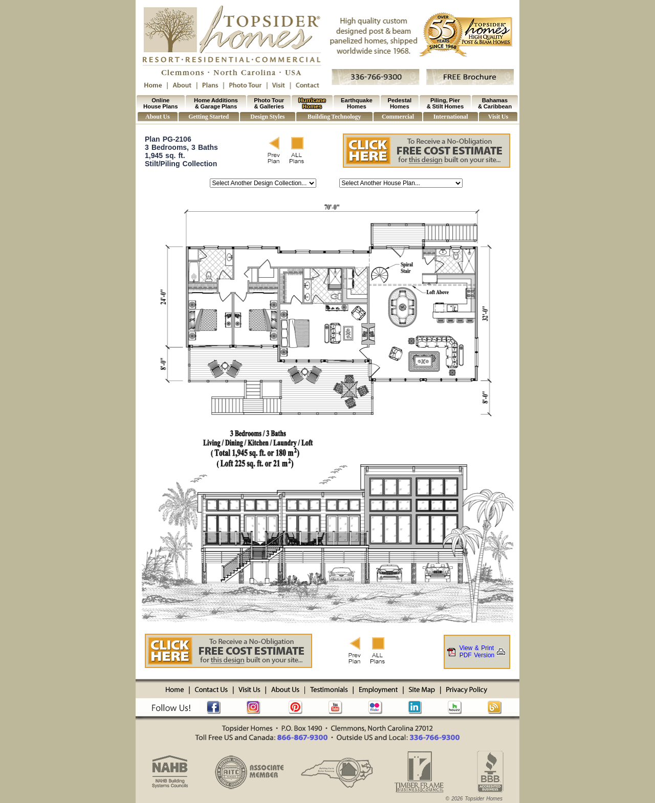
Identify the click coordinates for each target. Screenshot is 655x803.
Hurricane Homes (312, 103)
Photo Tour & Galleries (269, 103)
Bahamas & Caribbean (495, 103)
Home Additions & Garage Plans (216, 103)
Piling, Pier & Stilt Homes (445, 103)
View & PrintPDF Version (477, 651)
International (450, 116)
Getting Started (208, 116)
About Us (157, 116)
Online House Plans (160, 103)
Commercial (398, 116)
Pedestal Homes (400, 103)
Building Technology (334, 116)
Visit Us (498, 116)
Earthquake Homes (357, 103)
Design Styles (267, 116)
